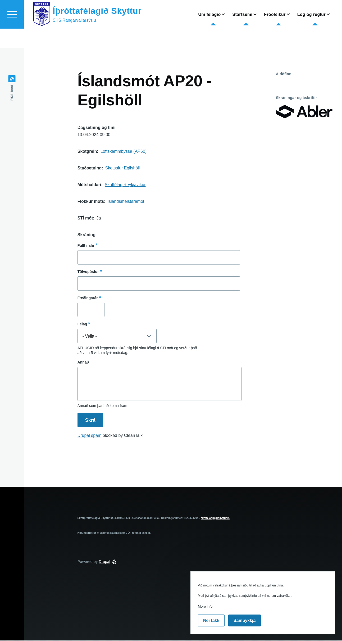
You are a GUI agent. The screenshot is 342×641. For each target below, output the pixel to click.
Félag (82, 324)
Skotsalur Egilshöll (122, 168)
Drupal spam (89, 435)
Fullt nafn (85, 246)
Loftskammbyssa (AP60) (124, 151)
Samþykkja (245, 620)
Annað (83, 362)
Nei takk (211, 620)
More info (205, 606)
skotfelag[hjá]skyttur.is (215, 518)
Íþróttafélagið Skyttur (97, 30)
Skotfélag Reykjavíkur (125, 185)
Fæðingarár (87, 298)
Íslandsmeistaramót (126, 201)
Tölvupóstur (88, 272)
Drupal (104, 562)
